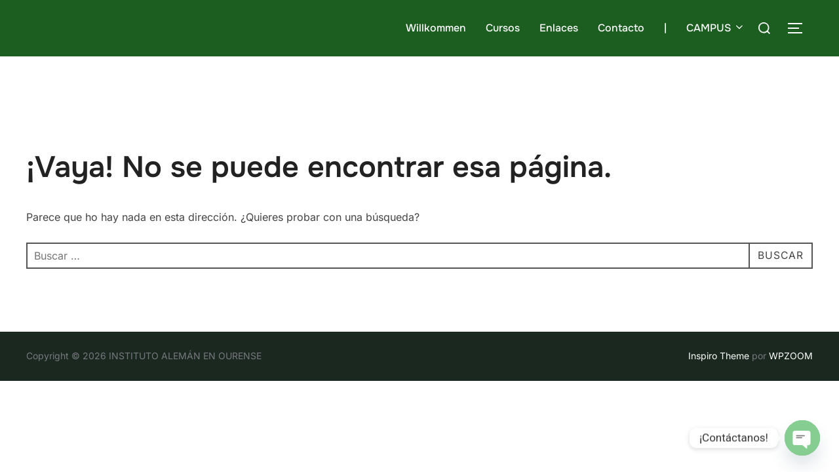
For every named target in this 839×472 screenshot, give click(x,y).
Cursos (503, 28)
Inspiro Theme (718, 355)
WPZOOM (791, 355)
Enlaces (558, 28)
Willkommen (436, 28)
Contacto (621, 28)
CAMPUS (715, 28)
